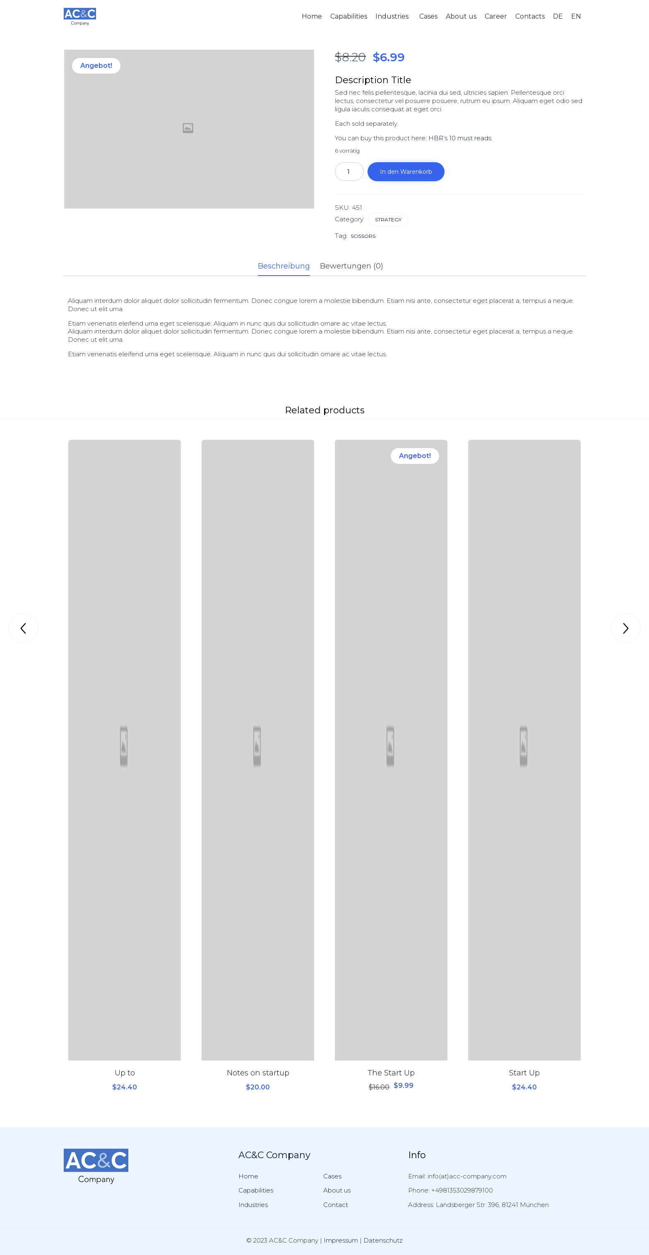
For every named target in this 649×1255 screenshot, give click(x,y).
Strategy (388, 219)
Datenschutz (383, 1240)
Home (312, 16)
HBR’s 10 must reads (459, 138)
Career (496, 16)
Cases (428, 16)
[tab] (288, 267)
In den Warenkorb (406, 171)
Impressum (341, 1240)
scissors (363, 236)
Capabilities (348, 16)
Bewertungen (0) (351, 266)
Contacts (530, 16)
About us (461, 16)
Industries (392, 16)
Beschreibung (284, 266)
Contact (335, 1205)
